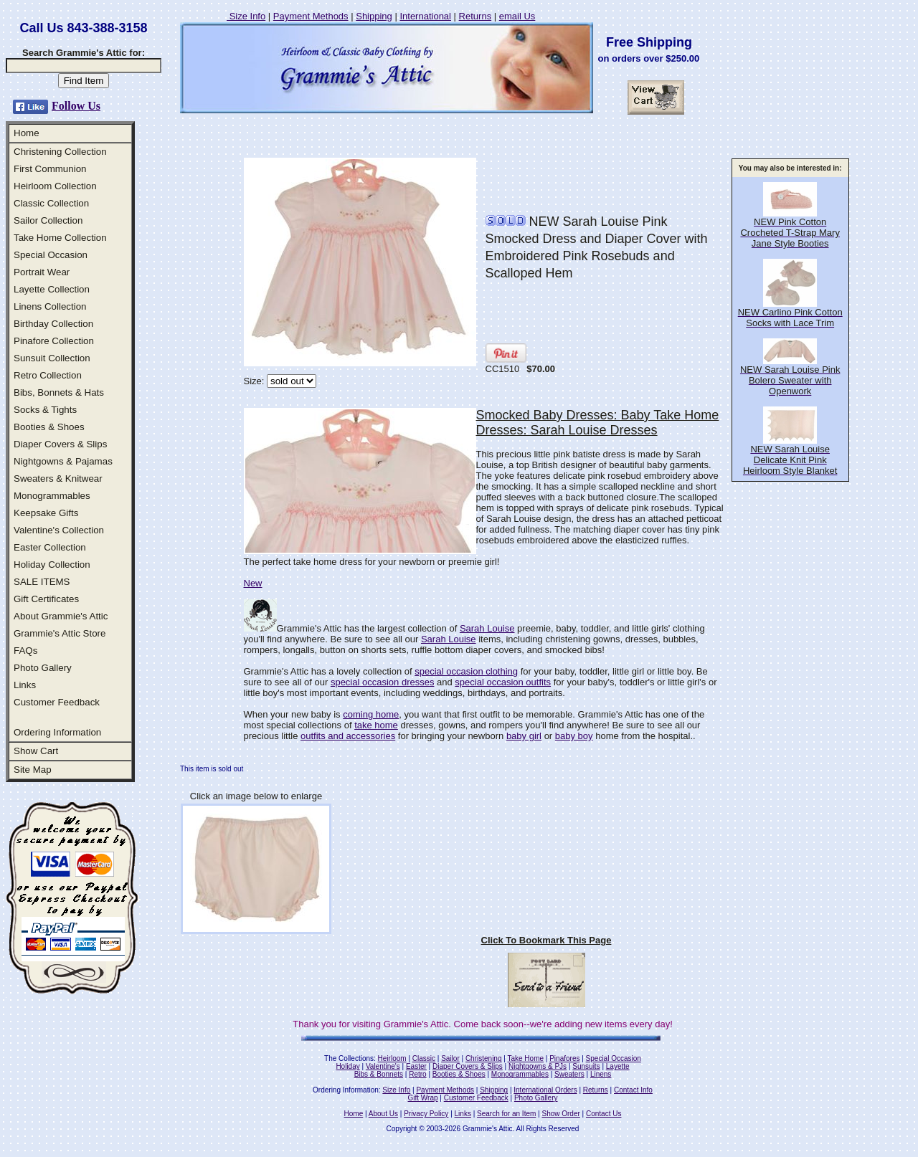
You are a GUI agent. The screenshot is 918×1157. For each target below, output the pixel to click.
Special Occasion (50, 254)
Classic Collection (51, 203)
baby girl (523, 735)
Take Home (525, 1058)
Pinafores (564, 1058)
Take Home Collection (60, 237)
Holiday (347, 1066)
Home (26, 133)
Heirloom (392, 1058)
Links (25, 685)
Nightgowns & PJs (537, 1066)
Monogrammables (52, 495)
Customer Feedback (57, 702)
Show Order (560, 1114)
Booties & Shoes (49, 427)
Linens (600, 1074)
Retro (417, 1074)
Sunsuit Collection (52, 358)
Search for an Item (506, 1114)
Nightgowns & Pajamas (63, 461)
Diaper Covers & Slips (60, 444)
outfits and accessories (348, 735)
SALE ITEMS (42, 581)
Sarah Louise (487, 628)
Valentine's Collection (59, 530)
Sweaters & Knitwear (58, 478)
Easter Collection (50, 547)
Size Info (246, 16)
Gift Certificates (46, 599)
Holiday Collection (52, 564)
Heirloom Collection (55, 186)
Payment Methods (311, 16)
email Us (517, 16)
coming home (371, 714)
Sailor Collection (48, 220)
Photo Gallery (43, 667)
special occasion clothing (466, 671)
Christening (483, 1058)
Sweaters (569, 1074)
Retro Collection (48, 375)
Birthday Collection (53, 323)
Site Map (33, 769)
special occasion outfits (503, 682)
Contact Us (603, 1114)
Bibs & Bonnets (378, 1074)
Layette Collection (52, 289)
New (253, 583)
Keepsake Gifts (46, 513)
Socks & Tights (45, 409)
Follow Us (76, 106)
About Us (383, 1114)
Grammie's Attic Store (59, 633)
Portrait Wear (42, 272)
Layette (618, 1066)
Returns (475, 16)
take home (376, 725)
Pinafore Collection (54, 340)
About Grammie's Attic (61, 616)
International (425, 16)
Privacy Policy (426, 1114)
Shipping (374, 16)
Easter (416, 1066)
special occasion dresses (383, 682)
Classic (423, 1058)
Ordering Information (57, 732)
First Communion (50, 168)
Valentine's (383, 1066)
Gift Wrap (423, 1098)
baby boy (574, 735)
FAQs (25, 650)
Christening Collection (60, 151)
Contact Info (633, 1090)
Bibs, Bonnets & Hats (59, 392)
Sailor (450, 1058)
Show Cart (36, 751)
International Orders (545, 1090)
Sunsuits (586, 1066)
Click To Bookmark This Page (546, 940)
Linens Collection (50, 306)
